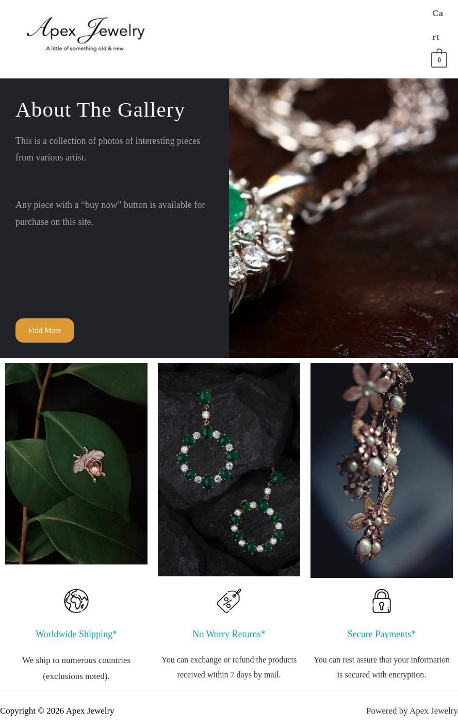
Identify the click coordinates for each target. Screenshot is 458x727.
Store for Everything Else (333, 35)
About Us (241, 14)
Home (192, 14)
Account (293, 56)
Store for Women (316, 14)
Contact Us (354, 56)
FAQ (249, 56)
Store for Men (213, 35)
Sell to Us (202, 56)
